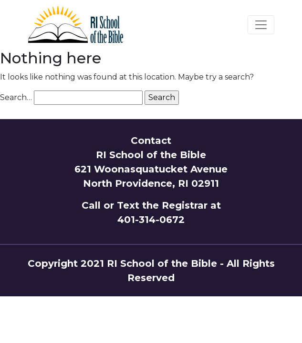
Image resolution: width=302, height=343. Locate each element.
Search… (16, 97)
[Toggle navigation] (261, 24)
